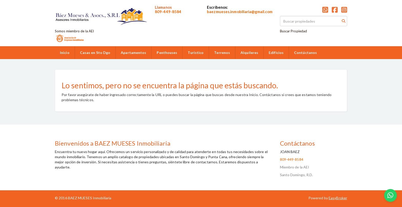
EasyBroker (338, 198)
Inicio (64, 52)
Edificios (276, 52)
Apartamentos (133, 52)
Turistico (196, 52)
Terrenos (222, 52)
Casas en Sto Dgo (95, 52)
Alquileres (249, 52)
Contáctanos (305, 52)
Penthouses (167, 52)
